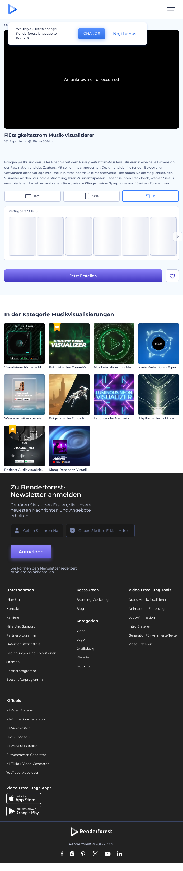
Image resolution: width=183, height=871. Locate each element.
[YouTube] (108, 855)
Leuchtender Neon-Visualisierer (119, 419)
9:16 (91, 196)
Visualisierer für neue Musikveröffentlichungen (41, 368)
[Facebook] (62, 855)
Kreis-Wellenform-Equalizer (160, 368)
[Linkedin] (119, 855)
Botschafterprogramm (24, 681)
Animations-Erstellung (147, 609)
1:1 (150, 196)
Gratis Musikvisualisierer (147, 601)
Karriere (12, 618)
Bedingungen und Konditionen (31, 654)
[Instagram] (72, 855)
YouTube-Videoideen (22, 773)
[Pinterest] (83, 855)
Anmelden (31, 553)
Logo (81, 641)
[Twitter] (95, 855)
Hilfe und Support (20, 627)
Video (81, 632)
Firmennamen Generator (26, 756)
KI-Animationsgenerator (25, 720)
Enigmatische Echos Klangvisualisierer (79, 419)
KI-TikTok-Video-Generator (27, 764)
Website (83, 658)
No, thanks (124, 33)
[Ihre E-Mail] (100, 531)
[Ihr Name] (37, 531)
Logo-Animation (142, 618)
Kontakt (12, 609)
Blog (80, 609)
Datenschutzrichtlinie (23, 645)
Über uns (13, 601)
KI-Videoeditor (18, 729)
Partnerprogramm (21, 636)
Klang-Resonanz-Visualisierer (72, 470)
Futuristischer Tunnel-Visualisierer (76, 368)
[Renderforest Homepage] (12, 9)
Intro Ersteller (139, 627)
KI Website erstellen (22, 747)
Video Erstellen (140, 645)
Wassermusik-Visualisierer (25, 419)
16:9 (32, 196)
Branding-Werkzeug (93, 601)
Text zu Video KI (19, 738)
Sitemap (13, 663)
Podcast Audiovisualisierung (26, 470)
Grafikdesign (86, 649)
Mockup (83, 667)
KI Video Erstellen (20, 711)
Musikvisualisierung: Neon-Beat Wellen (124, 368)
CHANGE (91, 33)
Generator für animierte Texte (153, 636)
